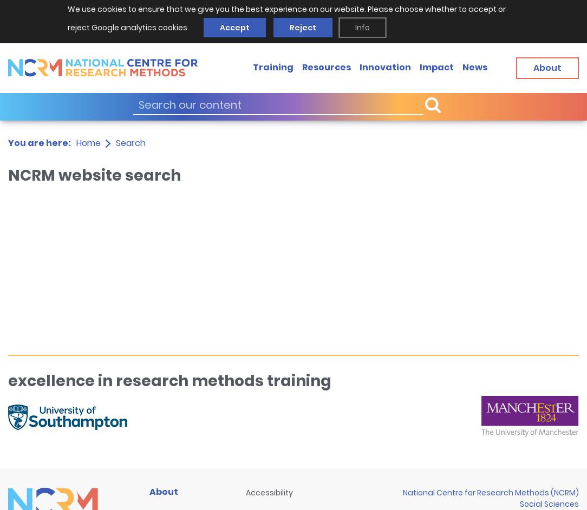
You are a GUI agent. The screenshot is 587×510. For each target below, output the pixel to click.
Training (273, 67)
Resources (326, 67)
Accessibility (269, 492)
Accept (235, 27)
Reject (303, 27)
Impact (437, 67)
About (163, 492)
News (474, 67)
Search (131, 143)
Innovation (385, 67)
